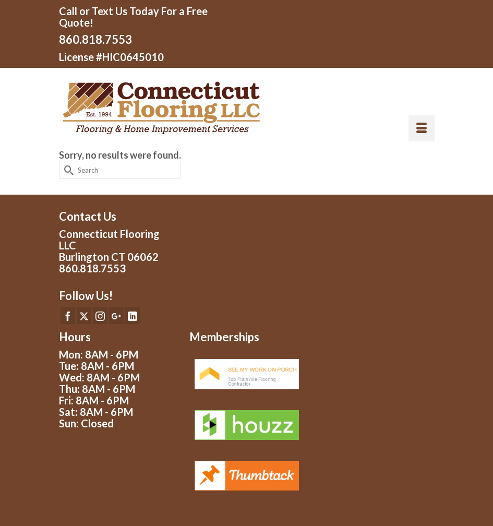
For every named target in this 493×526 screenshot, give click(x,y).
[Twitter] (84, 315)
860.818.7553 (95, 39)
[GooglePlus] (116, 315)
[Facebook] (68, 315)
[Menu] (421, 128)
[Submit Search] (67, 170)
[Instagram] (100, 315)
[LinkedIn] (132, 315)
